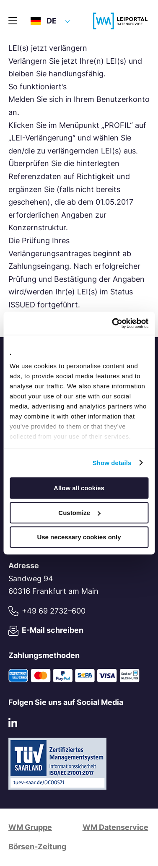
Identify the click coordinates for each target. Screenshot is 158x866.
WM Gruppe (30, 827)
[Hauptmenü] (12, 21)
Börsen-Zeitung (37, 846)
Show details (112, 462)
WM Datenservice (115, 827)
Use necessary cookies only (79, 537)
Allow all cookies (79, 488)
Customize (79, 512)
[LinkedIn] (12, 724)
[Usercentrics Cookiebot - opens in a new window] (112, 323)
